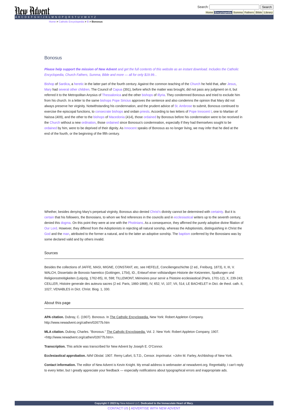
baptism (184, 234)
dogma (66, 223)
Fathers (249, 12)
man (66, 234)
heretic (79, 84)
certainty (217, 212)
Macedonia (117, 117)
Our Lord (50, 228)
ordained (150, 117)
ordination (89, 122)
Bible (259, 12)
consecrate (103, 111)
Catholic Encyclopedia (71, 21)
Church (195, 84)
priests (144, 111)
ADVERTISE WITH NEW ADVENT (155, 408)
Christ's (155, 212)
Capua (117, 89)
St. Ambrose (183, 106)
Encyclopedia (223, 12)
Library (268, 12)
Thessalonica (111, 95)
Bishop (49, 84)
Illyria (161, 95)
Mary (47, 89)
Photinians (135, 223)
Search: (202, 7)
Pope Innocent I (200, 111)
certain (49, 217)
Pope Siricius (121, 100)
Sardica (64, 84)
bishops (147, 95)
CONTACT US (118, 408)
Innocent (130, 128)
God (47, 234)
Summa (238, 12)
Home (209, 12)
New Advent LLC (129, 403)
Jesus (231, 84)
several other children (74, 89)
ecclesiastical (183, 217)
